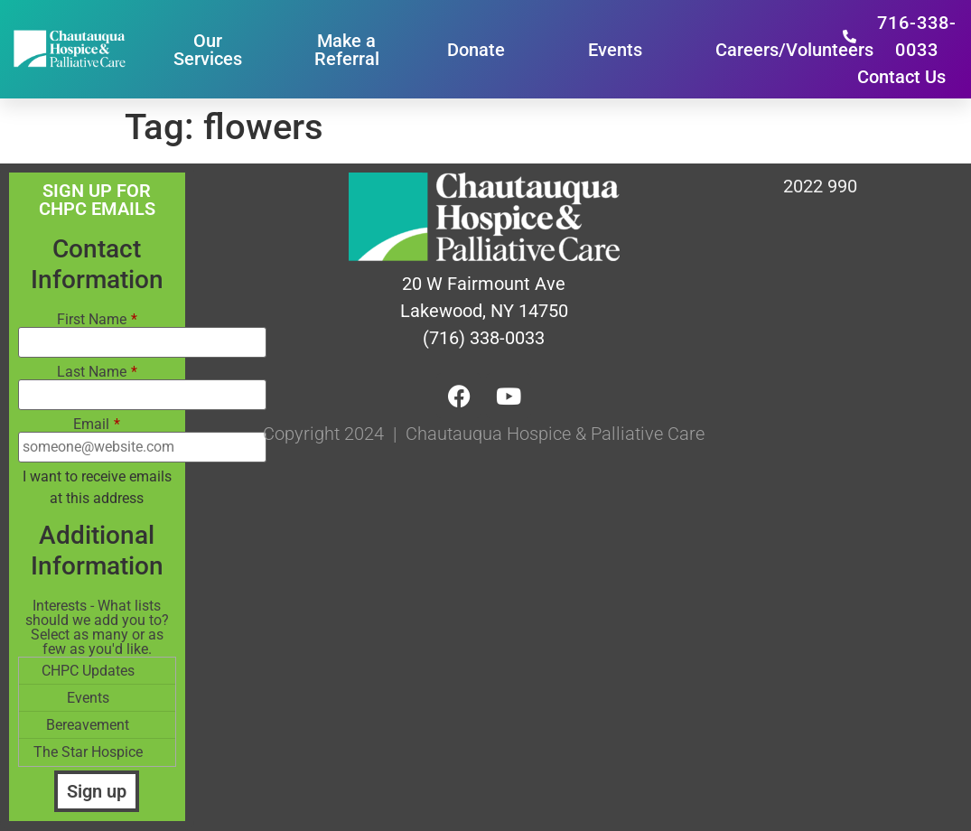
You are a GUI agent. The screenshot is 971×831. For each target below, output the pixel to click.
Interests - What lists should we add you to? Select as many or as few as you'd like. (97, 628)
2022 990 (820, 186)
